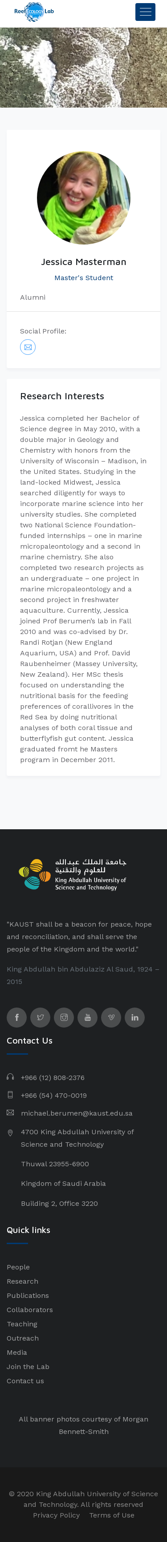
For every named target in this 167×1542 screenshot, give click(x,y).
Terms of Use (111, 1515)
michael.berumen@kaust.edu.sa (77, 1113)
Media (17, 1352)
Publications (28, 1295)
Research (22, 1281)
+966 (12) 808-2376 (53, 1077)
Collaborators (30, 1309)
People (18, 1267)
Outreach (23, 1338)
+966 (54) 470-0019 (54, 1095)
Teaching (22, 1324)
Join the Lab (28, 1366)
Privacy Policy (56, 1515)
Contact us (25, 1381)
